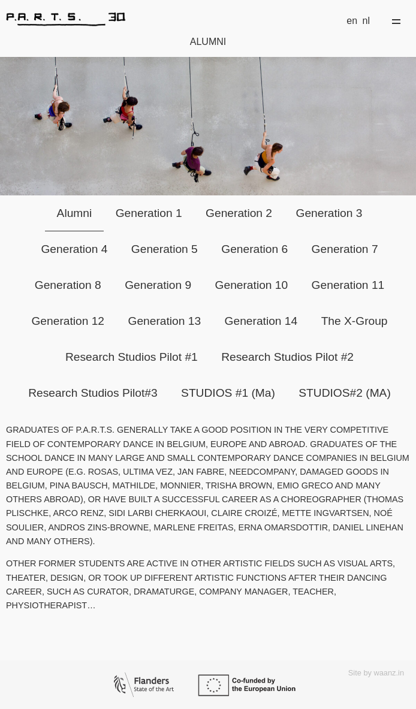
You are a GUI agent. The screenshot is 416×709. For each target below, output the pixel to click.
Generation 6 (254, 249)
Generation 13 (164, 321)
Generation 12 (67, 321)
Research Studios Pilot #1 (131, 357)
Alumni (74, 213)
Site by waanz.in (376, 672)
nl (366, 21)
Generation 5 (164, 249)
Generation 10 (251, 285)
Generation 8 (68, 285)
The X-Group (354, 321)
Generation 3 (329, 213)
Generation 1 (149, 213)
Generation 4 (74, 249)
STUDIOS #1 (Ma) (228, 393)
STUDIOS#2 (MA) (345, 393)
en (351, 21)
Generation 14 (261, 321)
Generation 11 (348, 285)
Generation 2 (239, 213)
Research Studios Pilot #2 (287, 357)
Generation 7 (345, 249)
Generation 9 (158, 285)
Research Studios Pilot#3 (92, 393)
